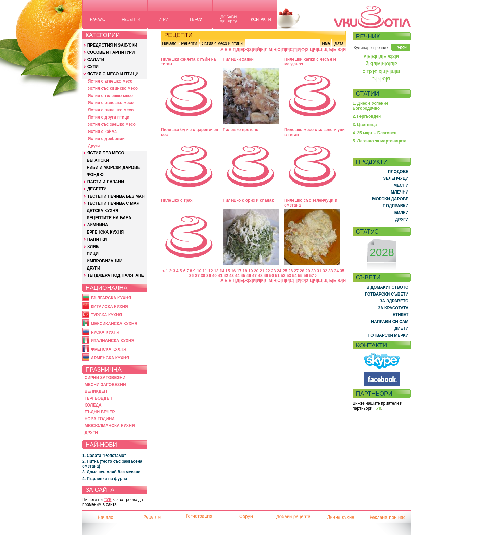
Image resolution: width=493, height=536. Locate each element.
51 (277, 275)
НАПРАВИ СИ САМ (390, 321)
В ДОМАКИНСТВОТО (387, 287)
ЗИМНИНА (97, 225)
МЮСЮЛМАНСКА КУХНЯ (110, 425)
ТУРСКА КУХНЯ (106, 315)
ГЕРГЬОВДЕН (98, 398)
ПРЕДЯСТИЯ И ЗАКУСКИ (112, 45)
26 (290, 271)
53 (289, 275)
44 (237, 275)
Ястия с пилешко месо (111, 110)
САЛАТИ (95, 59)
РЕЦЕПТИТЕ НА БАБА (109, 217)
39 (208, 275)
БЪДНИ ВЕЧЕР (100, 412)
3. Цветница (365, 124)
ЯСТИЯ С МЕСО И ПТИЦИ (113, 74)
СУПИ (93, 66)
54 (294, 275)
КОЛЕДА (93, 405)
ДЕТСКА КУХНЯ (102, 210)
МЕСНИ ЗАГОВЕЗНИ (105, 384)
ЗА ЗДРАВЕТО (394, 301)
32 (325, 271)
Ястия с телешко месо (110, 95)
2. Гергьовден (367, 116)
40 (214, 275)
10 (199, 271)
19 (250, 271)
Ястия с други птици (108, 117)
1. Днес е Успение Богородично (370, 106)
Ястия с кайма (102, 131)
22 (267, 271)
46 (248, 275)
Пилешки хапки (238, 59)
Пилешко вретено (240, 129)
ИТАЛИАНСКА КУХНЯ (112, 340)
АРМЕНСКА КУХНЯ (110, 358)
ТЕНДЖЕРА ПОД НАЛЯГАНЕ (115, 275)
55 (300, 275)
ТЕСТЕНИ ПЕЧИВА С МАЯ (113, 203)
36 (191, 275)
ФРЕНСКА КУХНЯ (108, 349)
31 (319, 271)
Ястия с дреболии (106, 138)
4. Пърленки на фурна (104, 478)
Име (326, 43)
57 (311, 275)
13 (216, 271)
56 (306, 275)
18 (244, 271)
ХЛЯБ (93, 246)
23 (273, 271)
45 (243, 275)
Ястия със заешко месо (112, 124)
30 (313, 271)
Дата (339, 43)
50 (271, 275)
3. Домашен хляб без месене (111, 472)
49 (266, 275)
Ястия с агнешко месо (110, 81)
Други (94, 146)
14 (222, 271)
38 (203, 275)
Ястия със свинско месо (113, 88)
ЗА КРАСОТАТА (393, 308)
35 (342, 271)
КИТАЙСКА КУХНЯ (109, 306)
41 (220, 275)
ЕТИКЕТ (401, 314)
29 (307, 271)
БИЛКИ (401, 212)
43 (231, 275)
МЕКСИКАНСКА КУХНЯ (114, 323)
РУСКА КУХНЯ (105, 332)
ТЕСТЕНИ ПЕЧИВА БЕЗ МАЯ (116, 196)
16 (233, 271)
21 (262, 271)
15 (227, 271)
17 (239, 271)
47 (254, 275)
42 (226, 275)
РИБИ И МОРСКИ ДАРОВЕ (113, 167)
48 (260, 275)
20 (256, 271)
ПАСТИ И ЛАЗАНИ (105, 181)
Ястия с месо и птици (222, 43)
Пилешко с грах (176, 200)
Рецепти (189, 43)
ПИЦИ (93, 253)
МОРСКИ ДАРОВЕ (390, 199)
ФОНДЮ (95, 174)
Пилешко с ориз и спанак (248, 200)
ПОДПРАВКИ (395, 205)
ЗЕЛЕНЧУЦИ (395, 178)
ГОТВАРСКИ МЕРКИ (388, 335)
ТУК (107, 499)
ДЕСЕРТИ (97, 189)
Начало (169, 43)
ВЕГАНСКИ (98, 160)
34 (336, 271)
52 (283, 275)
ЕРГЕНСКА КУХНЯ (105, 232)
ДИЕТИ (401, 328)
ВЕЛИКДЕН (96, 391)
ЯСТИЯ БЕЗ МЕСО (105, 153)
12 (210, 271)
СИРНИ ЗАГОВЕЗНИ (105, 377)
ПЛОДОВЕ (398, 171)
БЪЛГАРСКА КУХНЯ (111, 298)
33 (330, 271)
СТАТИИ (367, 93)
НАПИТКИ (97, 239)
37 (197, 275)
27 (296, 271)
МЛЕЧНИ (399, 192)
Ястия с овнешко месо (111, 102)
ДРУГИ (93, 268)
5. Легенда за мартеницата (379, 141)
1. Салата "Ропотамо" (104, 455)
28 (302, 271)
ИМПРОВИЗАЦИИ (104, 261)
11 (205, 271)
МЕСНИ (400, 185)
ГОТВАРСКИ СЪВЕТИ (386, 294)
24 (279, 271)
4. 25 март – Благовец (374, 132)
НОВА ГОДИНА (100, 418)
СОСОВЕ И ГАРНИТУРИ (111, 52)
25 (284, 271)
